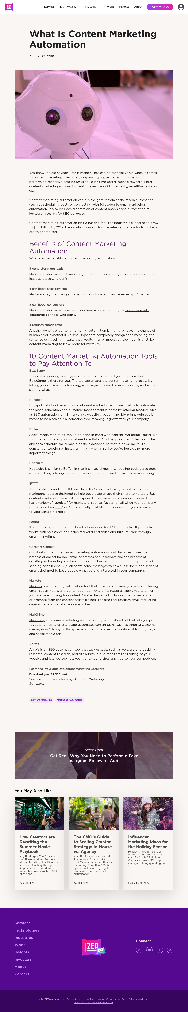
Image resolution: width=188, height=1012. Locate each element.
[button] (69, 7)
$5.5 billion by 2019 (48, 227)
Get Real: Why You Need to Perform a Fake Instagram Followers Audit (94, 755)
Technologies (27, 930)
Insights (22, 952)
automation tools (81, 294)
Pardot (34, 527)
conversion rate (137, 310)
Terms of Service (74, 999)
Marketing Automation (70, 700)
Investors (23, 959)
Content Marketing (41, 700)
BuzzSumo (37, 380)
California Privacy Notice (109, 999)
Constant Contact (43, 552)
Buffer (146, 435)
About (20, 967)
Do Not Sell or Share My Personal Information (93, 1003)
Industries (24, 938)
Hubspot (35, 405)
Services (23, 923)
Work (20, 945)
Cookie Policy (128, 999)
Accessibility (141, 999)
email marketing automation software (88, 274)
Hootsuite (36, 468)
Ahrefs (34, 649)
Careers (22, 974)
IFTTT (33, 489)
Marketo (35, 586)
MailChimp (37, 620)
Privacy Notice (89, 999)
